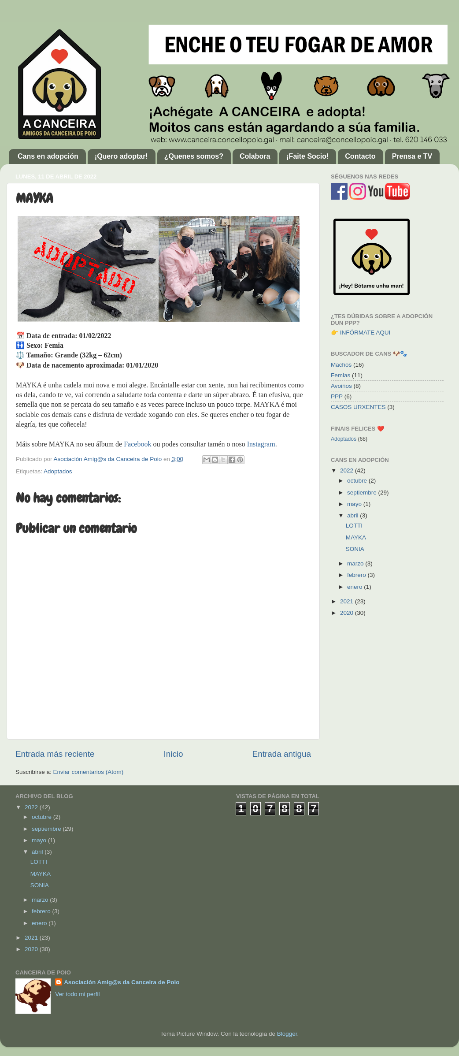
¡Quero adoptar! (121, 156)
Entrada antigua (281, 754)
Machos (341, 364)
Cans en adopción (48, 156)
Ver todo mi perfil (77, 994)
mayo (355, 504)
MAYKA (356, 537)
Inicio (173, 754)
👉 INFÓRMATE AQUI (360, 332)
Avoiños (341, 386)
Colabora (255, 156)
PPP (337, 396)
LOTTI (354, 525)
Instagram (261, 444)
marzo (356, 563)
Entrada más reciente (55, 754)
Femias (340, 375)
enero (355, 587)
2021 (347, 601)
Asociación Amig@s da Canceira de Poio (122, 982)
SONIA (355, 549)
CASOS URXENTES (358, 407)
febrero (357, 575)
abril (353, 515)
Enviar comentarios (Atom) (88, 772)
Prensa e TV (412, 156)
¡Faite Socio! (307, 156)
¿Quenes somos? (193, 156)
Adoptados (58, 471)
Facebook (137, 444)
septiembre (362, 492)
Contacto (360, 156)
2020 (347, 613)
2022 (347, 470)
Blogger (287, 1033)
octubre (358, 480)
